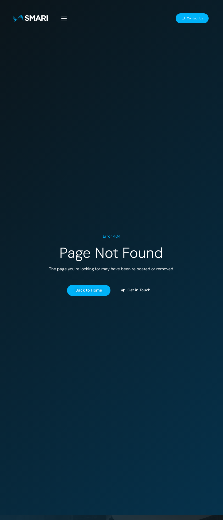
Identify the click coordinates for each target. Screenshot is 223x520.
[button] (69, 19)
